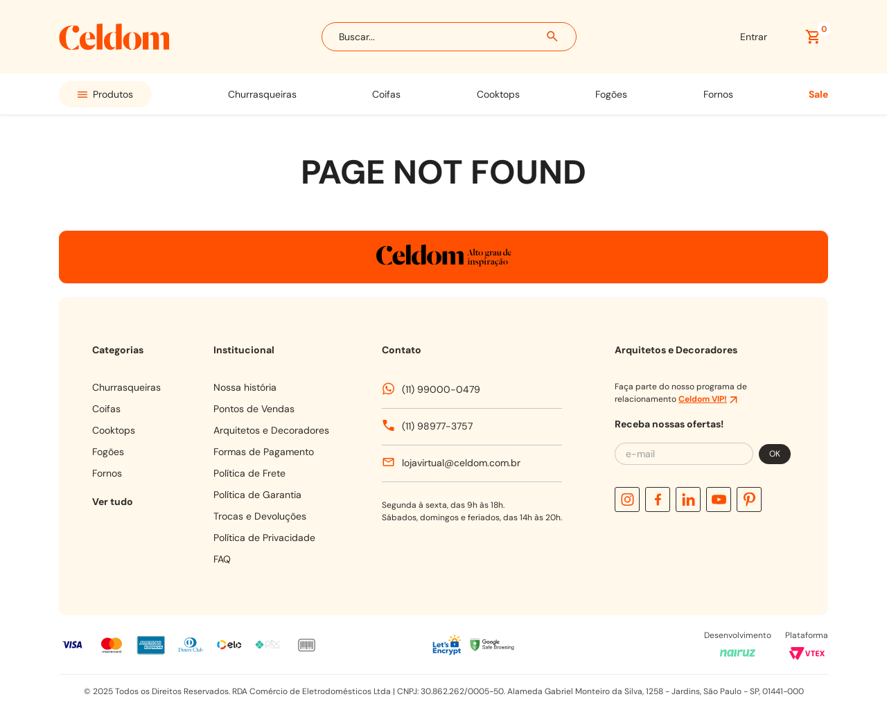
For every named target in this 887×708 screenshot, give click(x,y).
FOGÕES (611, 94)
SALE (818, 94)
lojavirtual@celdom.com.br (461, 463)
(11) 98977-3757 (437, 426)
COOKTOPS (498, 94)
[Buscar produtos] (553, 36)
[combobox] (449, 36)
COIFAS (386, 94)
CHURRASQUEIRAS (262, 94)
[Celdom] (114, 46)
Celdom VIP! (702, 399)
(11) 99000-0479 (441, 389)
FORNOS (718, 94)
